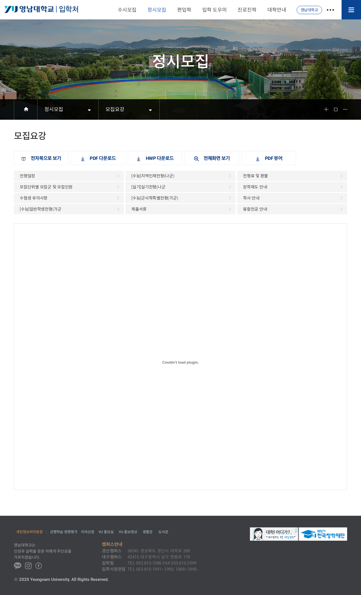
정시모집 (53, 109)
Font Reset (336, 109)
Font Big (326, 109)
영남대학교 (309, 10)
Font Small (345, 109)
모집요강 (115, 109)
